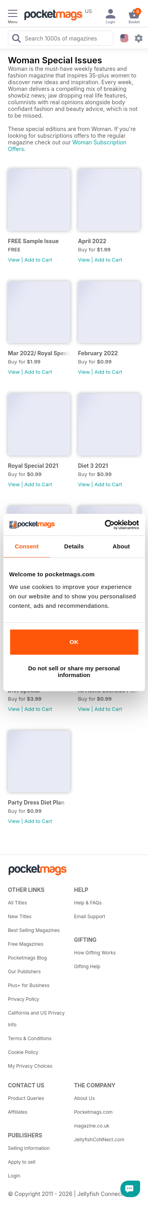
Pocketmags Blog (27, 958)
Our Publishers (24, 971)
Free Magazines (25, 944)
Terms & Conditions (30, 1038)
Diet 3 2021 (93, 465)
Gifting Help (87, 966)
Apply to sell (22, 1162)
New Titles (20, 916)
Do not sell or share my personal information (74, 671)
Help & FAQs (88, 903)
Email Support (89, 916)
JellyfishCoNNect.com (99, 1139)
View (14, 260)
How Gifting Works (95, 953)
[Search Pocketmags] (16, 39)
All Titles (17, 903)
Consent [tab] (27, 546)
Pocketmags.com (93, 1112)
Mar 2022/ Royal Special (39, 353)
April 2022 (92, 241)
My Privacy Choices (30, 1066)
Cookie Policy (23, 1052)
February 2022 (98, 353)
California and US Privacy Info (36, 1019)
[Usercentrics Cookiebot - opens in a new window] (105, 525)
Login (14, 1176)
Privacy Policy (23, 999)
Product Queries (26, 1098)
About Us (84, 1098)
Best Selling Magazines (34, 930)
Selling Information (29, 1148)
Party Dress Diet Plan (36, 802)
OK (74, 641)
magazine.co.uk (92, 1126)
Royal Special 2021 (33, 465)
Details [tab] (74, 546)
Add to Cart (38, 260)
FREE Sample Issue (33, 241)
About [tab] (121, 546)
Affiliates (17, 1112)
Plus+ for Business (28, 985)
